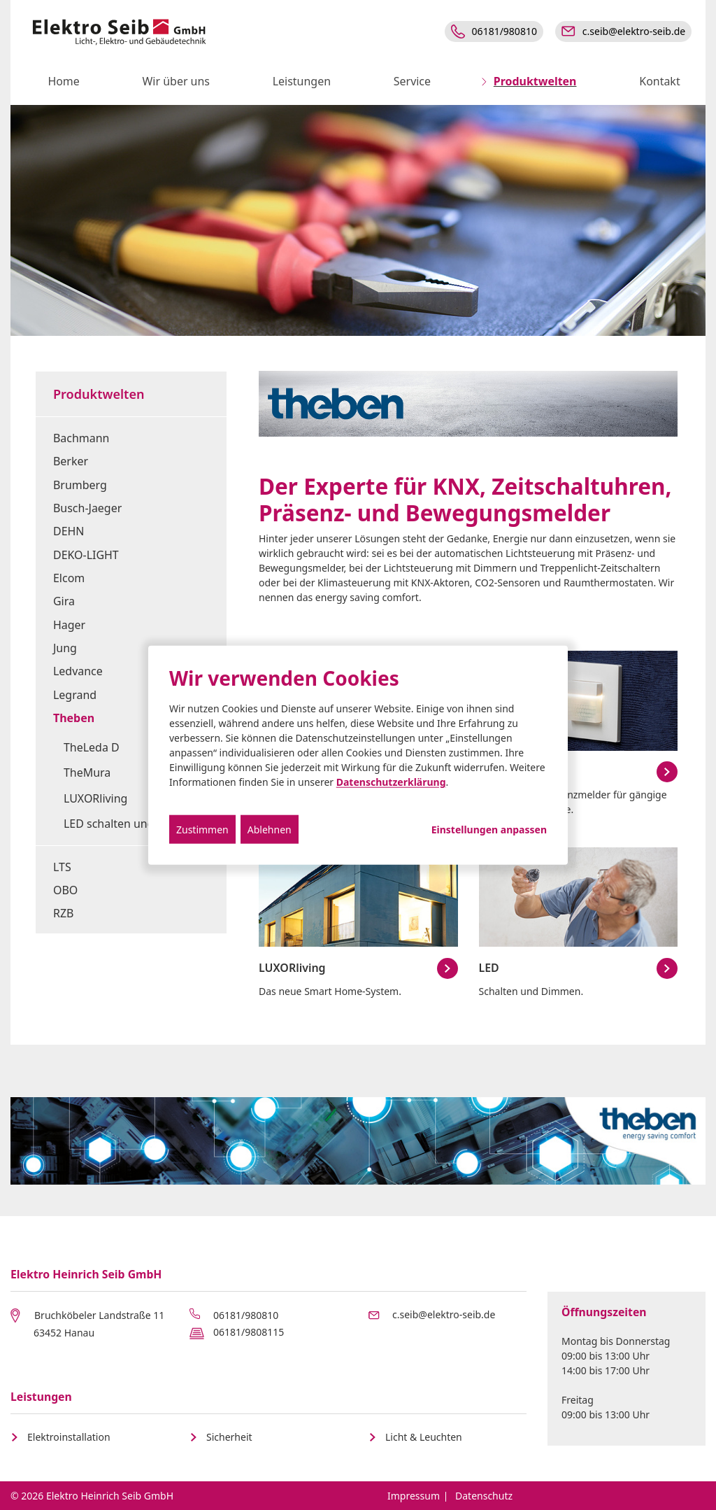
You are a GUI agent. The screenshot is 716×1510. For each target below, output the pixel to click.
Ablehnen (270, 828)
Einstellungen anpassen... (489, 829)
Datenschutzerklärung (391, 781)
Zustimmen (202, 828)
